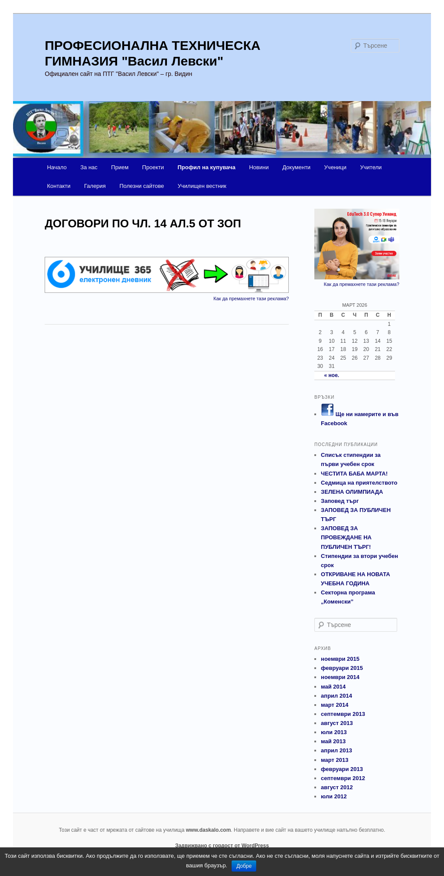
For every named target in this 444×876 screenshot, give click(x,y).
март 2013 (334, 760)
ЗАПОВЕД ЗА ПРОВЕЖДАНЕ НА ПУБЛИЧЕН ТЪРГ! (346, 537)
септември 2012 (343, 778)
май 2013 (333, 741)
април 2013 (336, 750)
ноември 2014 (340, 677)
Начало (56, 167)
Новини (258, 167)
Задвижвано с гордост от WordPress (222, 846)
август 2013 (337, 723)
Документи (296, 167)
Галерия (95, 186)
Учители (371, 167)
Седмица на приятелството (359, 482)
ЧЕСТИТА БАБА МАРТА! (354, 473)
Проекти (153, 167)
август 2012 (337, 787)
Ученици (335, 167)
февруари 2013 (342, 769)
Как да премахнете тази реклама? (251, 298)
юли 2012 (334, 796)
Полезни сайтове (141, 186)
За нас (89, 167)
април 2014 (336, 695)
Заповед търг (340, 501)
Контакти (58, 186)
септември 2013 (343, 714)
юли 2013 (334, 732)
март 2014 (334, 705)
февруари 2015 (342, 668)
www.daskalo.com (208, 830)
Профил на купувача (206, 167)
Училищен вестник (202, 186)
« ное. (332, 375)
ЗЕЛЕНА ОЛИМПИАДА (352, 492)
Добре (243, 866)
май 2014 (333, 686)
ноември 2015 (340, 659)
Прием (119, 167)
